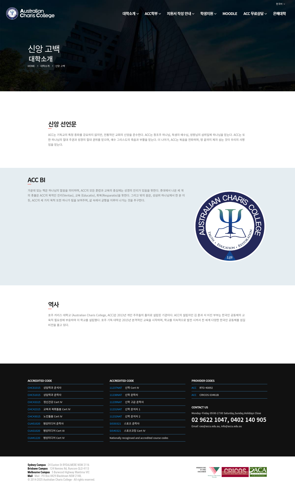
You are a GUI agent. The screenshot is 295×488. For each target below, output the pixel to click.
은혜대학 (279, 13)
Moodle (229, 13)
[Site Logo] (30, 13)
